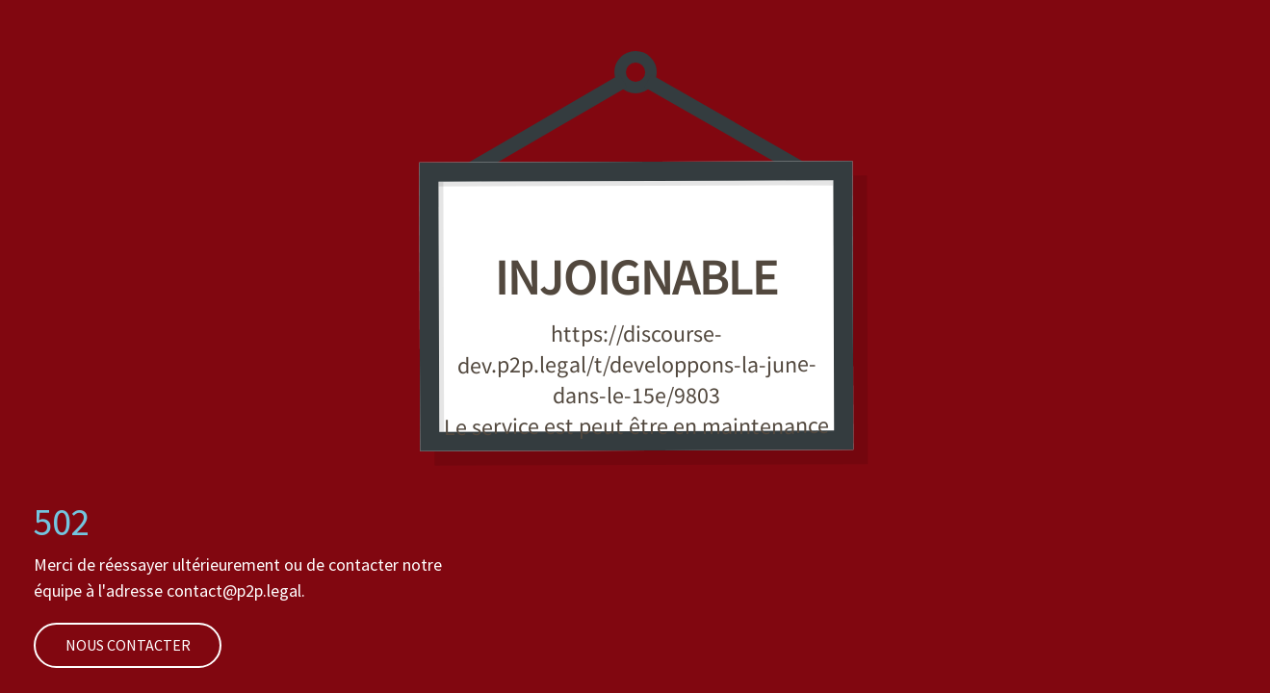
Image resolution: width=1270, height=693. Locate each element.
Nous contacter (112, 644)
